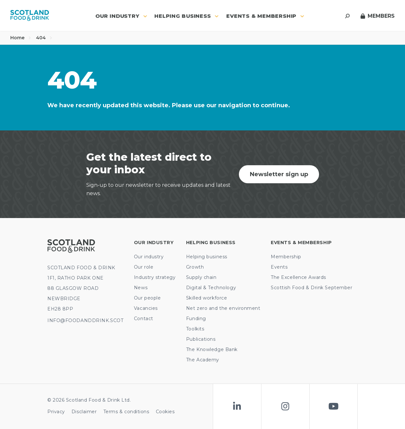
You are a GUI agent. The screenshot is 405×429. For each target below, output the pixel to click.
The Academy (202, 360)
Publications (201, 339)
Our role (143, 267)
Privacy (56, 412)
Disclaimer (84, 412)
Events (279, 267)
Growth (195, 267)
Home (20, 38)
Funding (196, 318)
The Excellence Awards (298, 277)
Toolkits (195, 329)
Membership (286, 257)
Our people (147, 298)
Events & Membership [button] (265, 16)
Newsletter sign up (279, 174)
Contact (143, 318)
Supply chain (201, 277)
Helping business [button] (186, 16)
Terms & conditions (126, 412)
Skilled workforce (206, 298)
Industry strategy (155, 277)
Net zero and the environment (223, 308)
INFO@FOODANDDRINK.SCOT (85, 320)
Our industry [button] (121, 16)
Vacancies (146, 308)
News (140, 288)
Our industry (149, 257)
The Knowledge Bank (212, 349)
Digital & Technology (211, 288)
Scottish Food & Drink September (311, 288)
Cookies (165, 412)
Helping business (206, 257)
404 (44, 38)
